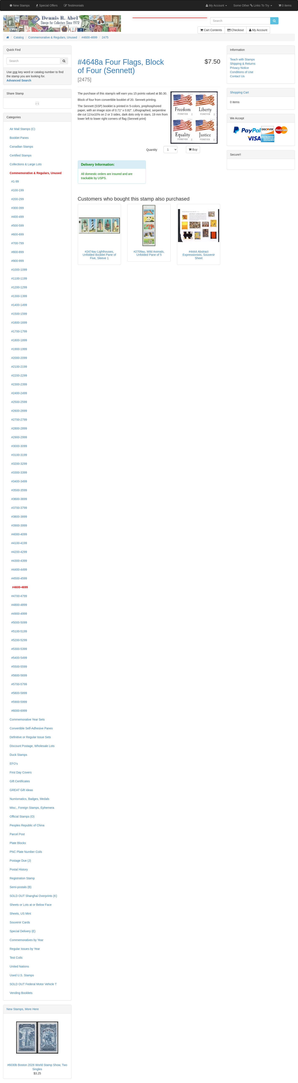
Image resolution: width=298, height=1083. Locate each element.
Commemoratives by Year (26, 940)
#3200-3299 (18, 463)
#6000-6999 (18, 710)
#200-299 (17, 199)
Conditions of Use (241, 72)
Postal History (19, 869)
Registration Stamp (22, 878)
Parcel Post (17, 834)
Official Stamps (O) (22, 816)
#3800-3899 (18, 516)
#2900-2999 (18, 437)
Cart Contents (211, 30)
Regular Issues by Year (25, 948)
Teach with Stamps (242, 59)
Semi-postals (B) (20, 887)
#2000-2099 (18, 358)
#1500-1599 (18, 313)
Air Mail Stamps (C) (22, 129)
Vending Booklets (21, 993)
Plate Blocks (18, 843)
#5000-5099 (18, 622)
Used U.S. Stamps (22, 975)
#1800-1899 (18, 340)
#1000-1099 (18, 269)
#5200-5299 (18, 640)
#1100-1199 (18, 278)
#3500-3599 (18, 490)
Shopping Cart (239, 92)
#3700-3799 (18, 507)
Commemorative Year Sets (27, 719)
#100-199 (17, 190)
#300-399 (17, 208)
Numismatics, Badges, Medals (29, 799)
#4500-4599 (18, 578)
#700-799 (17, 243)
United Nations (19, 966)
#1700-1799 (18, 331)
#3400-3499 (18, 481)
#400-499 (17, 216)
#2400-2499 (18, 393)
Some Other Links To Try (252, 5)
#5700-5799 (18, 684)
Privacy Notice (239, 68)
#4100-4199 (18, 543)
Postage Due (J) (20, 860)
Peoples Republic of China (27, 825)
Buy (193, 149)
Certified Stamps (20, 155)
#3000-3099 (18, 446)
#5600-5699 (18, 675)
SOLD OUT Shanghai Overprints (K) (33, 896)
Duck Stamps (18, 754)
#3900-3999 (18, 525)
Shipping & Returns (243, 63)
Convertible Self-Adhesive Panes (31, 728)
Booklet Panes (19, 137)
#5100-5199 (18, 631)
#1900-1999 (18, 349)
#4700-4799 (18, 596)
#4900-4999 (18, 613)
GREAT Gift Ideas (21, 790)
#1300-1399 (18, 296)
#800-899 (17, 252)
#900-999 (17, 261)
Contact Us (237, 76)
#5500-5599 (18, 666)
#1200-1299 (18, 287)
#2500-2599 (18, 402)
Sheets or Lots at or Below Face (30, 904)
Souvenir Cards (20, 922)
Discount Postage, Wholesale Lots (32, 746)
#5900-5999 (18, 702)
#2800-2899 (18, 428)
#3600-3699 (18, 499)
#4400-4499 (18, 569)
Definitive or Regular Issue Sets (30, 737)
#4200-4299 (18, 552)
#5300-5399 (18, 649)
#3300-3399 (18, 472)
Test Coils (16, 957)
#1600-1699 (18, 322)
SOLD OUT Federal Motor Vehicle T (33, 984)
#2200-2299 (18, 375)
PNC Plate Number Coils (26, 851)
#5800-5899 (18, 693)
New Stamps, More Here (23, 1009)
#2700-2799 (18, 419)
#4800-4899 (18, 604)
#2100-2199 (18, 366)
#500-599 (17, 225)
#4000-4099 (18, 534)
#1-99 (14, 181)
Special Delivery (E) (23, 931)
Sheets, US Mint (20, 913)
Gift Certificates (20, 781)
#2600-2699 (18, 410)
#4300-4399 (18, 560)
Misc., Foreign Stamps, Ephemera (32, 807)
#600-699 (17, 234)
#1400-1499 (18, 305)
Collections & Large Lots (26, 164)
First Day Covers (21, 772)
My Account (258, 30)
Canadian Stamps (21, 146)
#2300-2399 (18, 384)
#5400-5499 (18, 657)
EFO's (14, 763)
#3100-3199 (18, 455)
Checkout (235, 30)
